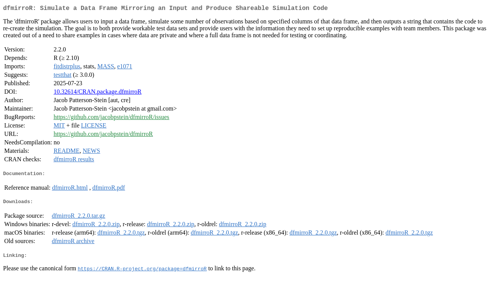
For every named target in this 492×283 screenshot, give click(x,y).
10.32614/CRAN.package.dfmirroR (97, 93)
